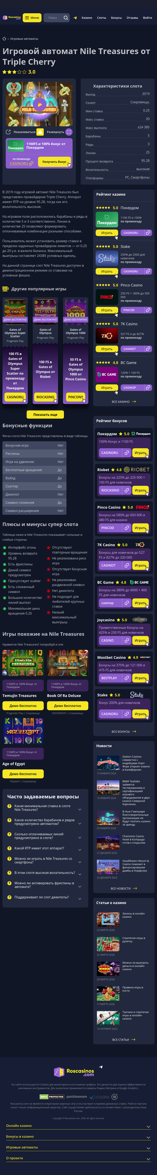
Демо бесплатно (15, 319)
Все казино (124, 402)
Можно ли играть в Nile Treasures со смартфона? (43, 860)
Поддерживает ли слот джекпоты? (42, 897)
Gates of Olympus (45, 331)
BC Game (129, 363)
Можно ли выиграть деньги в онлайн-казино (135, 966)
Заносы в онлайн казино (133, 915)
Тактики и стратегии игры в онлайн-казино (135, 1015)
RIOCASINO (45, 397)
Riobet (103, 470)
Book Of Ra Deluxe (64, 695)
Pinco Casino (131, 285)
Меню (32, 18)
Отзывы (132, 18)
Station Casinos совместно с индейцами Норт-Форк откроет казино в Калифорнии (136, 763)
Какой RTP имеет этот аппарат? (39, 848)
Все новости (124, 888)
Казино (87, 18)
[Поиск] (66, 17)
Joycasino (106, 620)
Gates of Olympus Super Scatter (15, 333)
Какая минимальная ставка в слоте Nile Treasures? (42, 808)
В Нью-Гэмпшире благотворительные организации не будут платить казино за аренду (136, 818)
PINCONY (75, 397)
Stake (125, 246)
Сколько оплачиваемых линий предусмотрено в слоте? (39, 836)
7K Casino (129, 324)
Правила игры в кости (132, 989)
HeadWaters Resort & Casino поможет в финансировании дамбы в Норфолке (135, 865)
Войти (147, 18)
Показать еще (45, 414)
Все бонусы (124, 731)
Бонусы (116, 18)
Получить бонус (54, 162)
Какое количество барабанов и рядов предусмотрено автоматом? (44, 822)
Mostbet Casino (111, 657)
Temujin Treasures (19, 695)
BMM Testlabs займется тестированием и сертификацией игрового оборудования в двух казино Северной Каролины (136, 793)
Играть (107, 233)
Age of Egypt (13, 764)
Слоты (101, 18)
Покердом (130, 208)
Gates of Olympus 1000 (75, 331)
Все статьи (124, 1040)
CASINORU (15, 397)
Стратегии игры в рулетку (133, 939)
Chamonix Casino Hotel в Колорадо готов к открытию (133, 839)
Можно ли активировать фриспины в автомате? (44, 885)
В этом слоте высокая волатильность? (45, 873)
